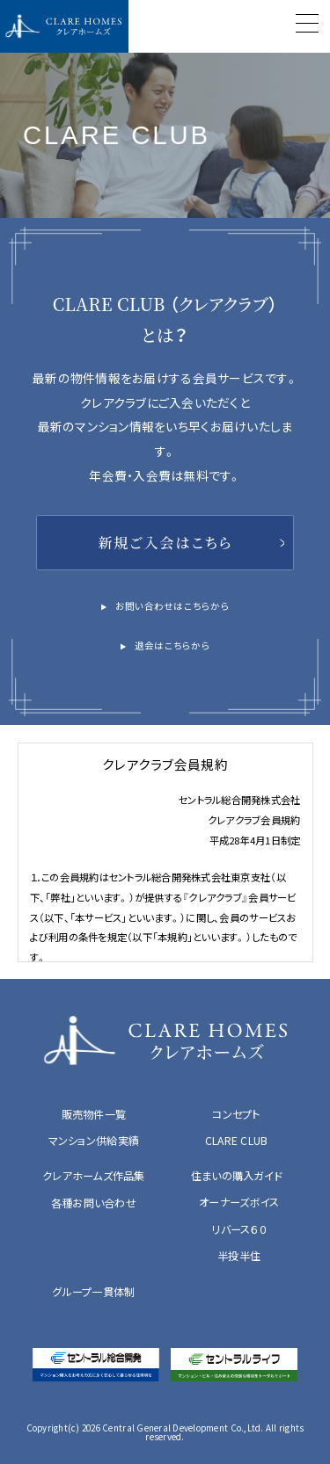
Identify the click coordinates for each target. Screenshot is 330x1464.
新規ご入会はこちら (165, 542)
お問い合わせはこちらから (172, 605)
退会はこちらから (172, 645)
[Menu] (307, 25)
